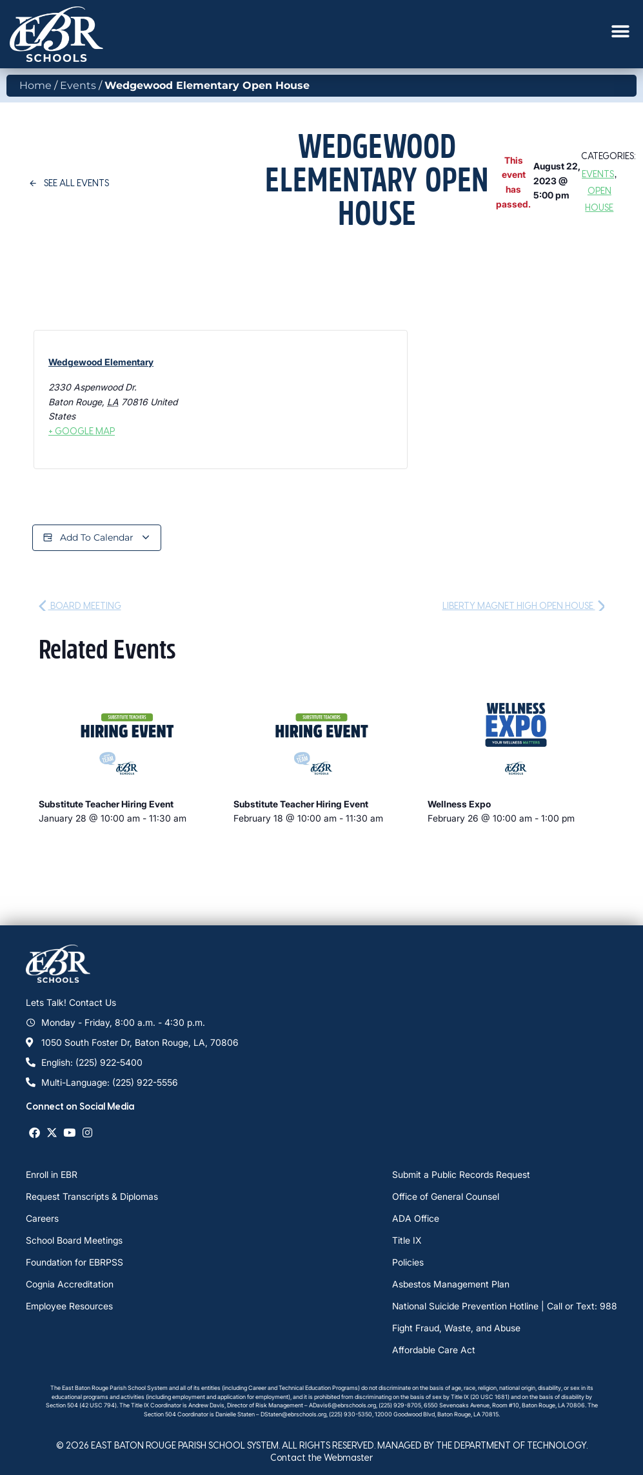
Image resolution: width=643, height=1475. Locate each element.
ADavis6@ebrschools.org (342, 1405)
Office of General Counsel (445, 1196)
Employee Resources (69, 1305)
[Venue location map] (275, 399)
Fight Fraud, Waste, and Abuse (456, 1327)
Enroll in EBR (51, 1174)
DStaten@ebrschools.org (293, 1414)
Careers (42, 1218)
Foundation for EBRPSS (74, 1262)
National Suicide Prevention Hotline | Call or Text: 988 (504, 1305)
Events (78, 85)
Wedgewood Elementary (100, 361)
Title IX (406, 1240)
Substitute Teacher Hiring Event (106, 803)
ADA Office (415, 1218)
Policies (408, 1262)
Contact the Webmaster (321, 1457)
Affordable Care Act (433, 1349)
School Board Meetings (74, 1240)
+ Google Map (81, 430)
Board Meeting (80, 605)
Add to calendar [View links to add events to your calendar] (96, 537)
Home (35, 85)
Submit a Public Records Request (461, 1174)
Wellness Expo (459, 803)
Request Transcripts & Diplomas (92, 1196)
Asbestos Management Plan (450, 1283)
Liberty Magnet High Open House (523, 605)
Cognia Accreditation (70, 1283)
